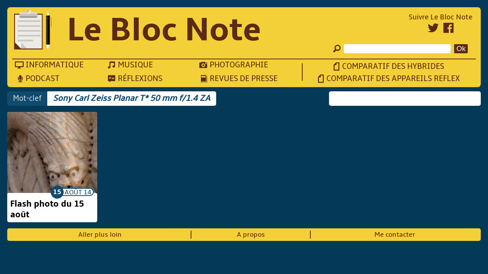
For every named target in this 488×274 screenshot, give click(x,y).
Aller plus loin (100, 235)
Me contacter (394, 235)
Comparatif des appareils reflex (393, 78)
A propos (251, 235)
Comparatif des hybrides (393, 66)
